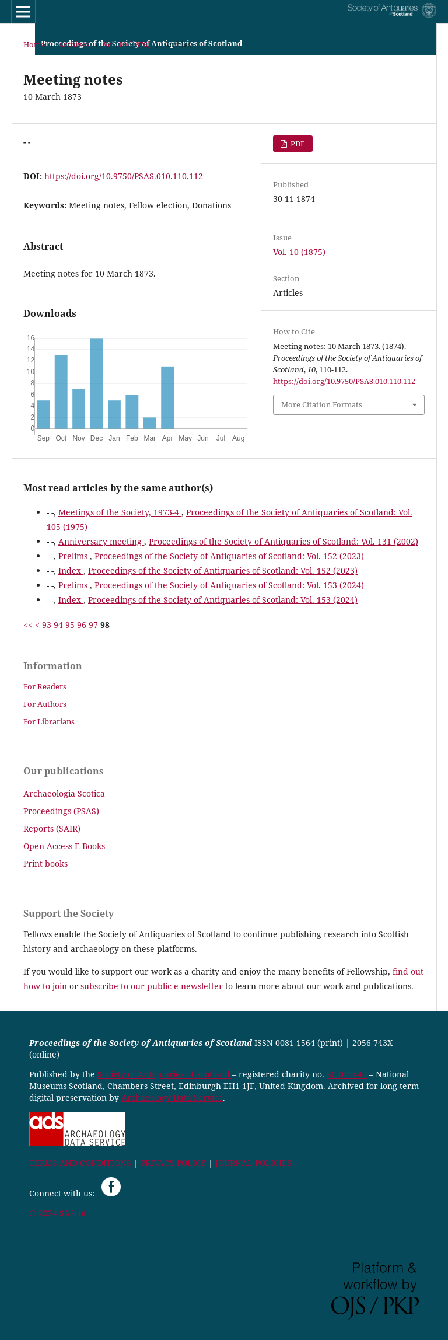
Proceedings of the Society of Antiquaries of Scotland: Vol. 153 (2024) (229, 585)
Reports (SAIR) (51, 828)
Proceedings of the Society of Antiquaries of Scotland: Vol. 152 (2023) (229, 555)
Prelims (74, 555)
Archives (74, 44)
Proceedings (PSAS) (61, 810)
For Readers (44, 686)
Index (70, 570)
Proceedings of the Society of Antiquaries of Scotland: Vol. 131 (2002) (283, 541)
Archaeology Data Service (172, 1097)
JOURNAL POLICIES (253, 1162)
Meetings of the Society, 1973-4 (119, 512)
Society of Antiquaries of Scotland (164, 1074)
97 (93, 624)
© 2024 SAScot (57, 1213)
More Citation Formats (321, 404)
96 (81, 624)
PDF (297, 143)
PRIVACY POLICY (173, 1162)
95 (70, 624)
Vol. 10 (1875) (126, 44)
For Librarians (49, 721)
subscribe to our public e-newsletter (151, 986)
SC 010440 (347, 1074)
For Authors (44, 704)
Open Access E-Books (64, 846)
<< (28, 624)
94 (58, 624)
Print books (45, 863)
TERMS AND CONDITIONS (80, 1162)
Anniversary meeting (101, 541)
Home (34, 44)
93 (46, 624)
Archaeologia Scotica (64, 793)
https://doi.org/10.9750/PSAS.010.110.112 (123, 176)
